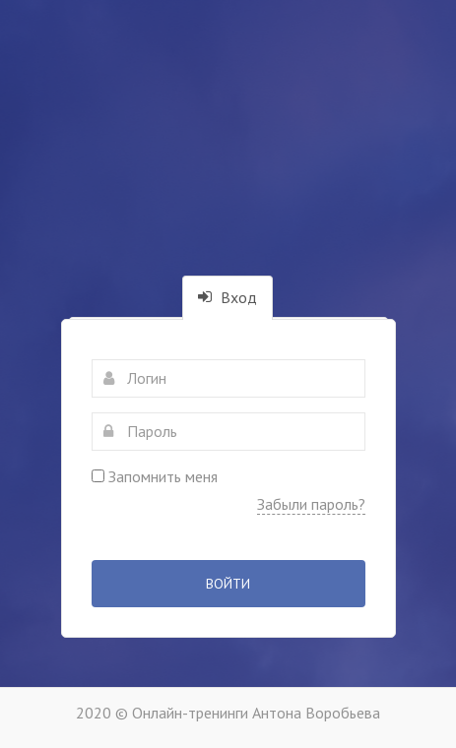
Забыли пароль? (311, 504)
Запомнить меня (155, 476)
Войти (228, 583)
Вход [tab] (227, 297)
